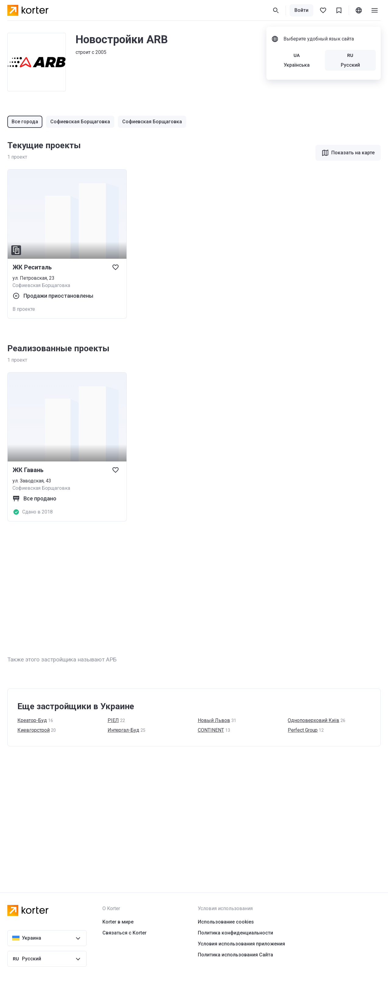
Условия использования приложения (241, 944)
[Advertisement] (190, 588)
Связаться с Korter (124, 933)
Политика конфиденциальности (235, 933)
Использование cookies (226, 922)
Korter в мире (117, 922)
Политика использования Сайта (235, 955)
